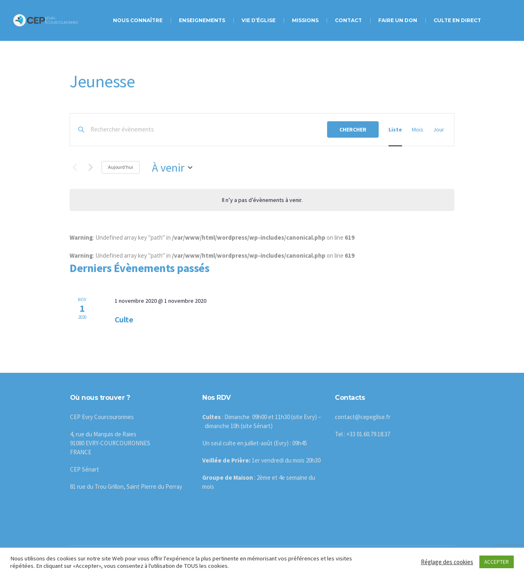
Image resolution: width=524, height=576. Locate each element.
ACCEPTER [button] (496, 561)
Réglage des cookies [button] (447, 562)
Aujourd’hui (120, 167)
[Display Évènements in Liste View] (395, 129)
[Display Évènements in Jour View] (438, 129)
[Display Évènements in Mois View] (417, 129)
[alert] (262, 200)
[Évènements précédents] (74, 167)
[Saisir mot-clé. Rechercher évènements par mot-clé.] (208, 129)
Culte (124, 319)
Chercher (352, 129)
